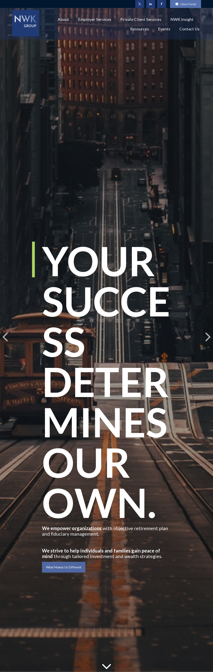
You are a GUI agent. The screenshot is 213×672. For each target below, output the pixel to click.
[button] (63, 19)
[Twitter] (139, 4)
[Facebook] (161, 4)
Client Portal (185, 4)
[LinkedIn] (150, 4)
